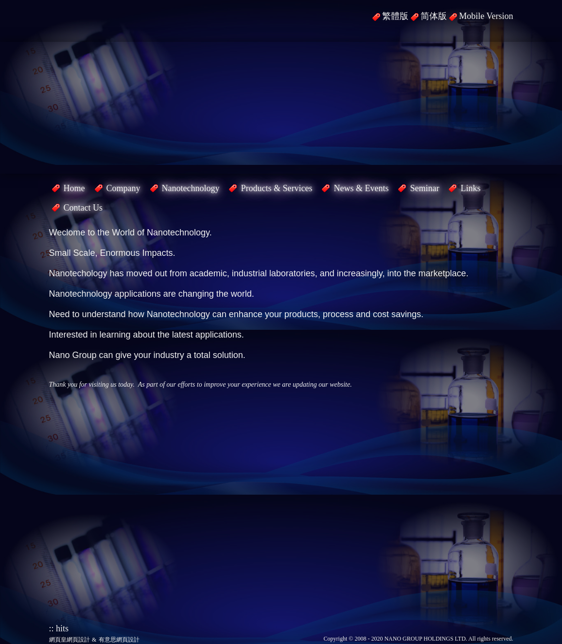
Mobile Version (486, 16)
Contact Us (83, 208)
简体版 (434, 16)
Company (123, 188)
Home (74, 188)
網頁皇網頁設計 (69, 639)
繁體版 (395, 16)
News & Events (361, 188)
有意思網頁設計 (119, 639)
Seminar (424, 188)
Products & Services (276, 188)
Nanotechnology (191, 188)
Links (470, 188)
